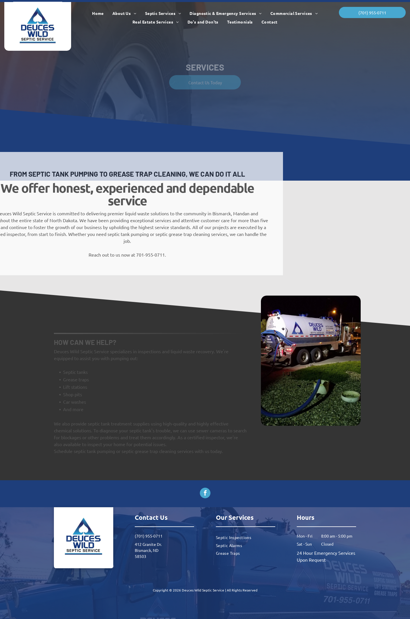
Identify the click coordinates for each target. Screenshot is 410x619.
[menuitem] (98, 13)
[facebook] (205, 494)
